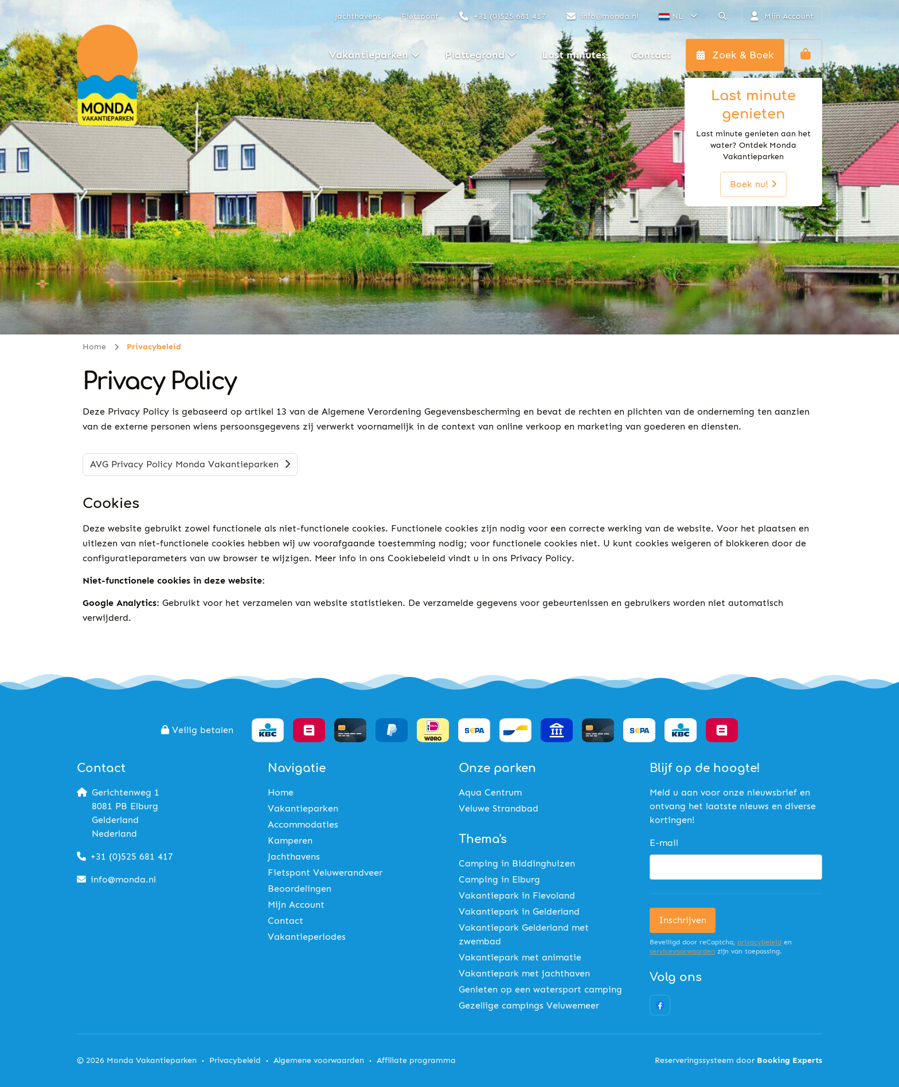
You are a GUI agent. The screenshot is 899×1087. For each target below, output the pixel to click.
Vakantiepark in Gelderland (519, 911)
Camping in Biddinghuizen (517, 863)
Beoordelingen (299, 888)
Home (94, 347)
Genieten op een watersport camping (540, 989)
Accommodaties (303, 824)
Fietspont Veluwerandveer (325, 872)
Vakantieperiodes (307, 936)
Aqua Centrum (490, 792)
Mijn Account (296, 904)
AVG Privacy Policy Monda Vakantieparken (190, 464)
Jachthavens (294, 856)
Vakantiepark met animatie (520, 957)
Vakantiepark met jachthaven (524, 973)
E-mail (664, 842)
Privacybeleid (235, 1060)
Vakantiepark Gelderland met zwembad (524, 934)
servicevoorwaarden (682, 951)
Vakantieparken (303, 808)
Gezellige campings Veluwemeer (529, 1005)
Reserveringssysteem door (738, 1060)
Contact (285, 920)
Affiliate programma (416, 1060)
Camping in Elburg (499, 879)
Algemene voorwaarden (318, 1060)
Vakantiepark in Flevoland (517, 895)
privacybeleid (759, 942)
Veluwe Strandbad (498, 808)
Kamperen (290, 840)
